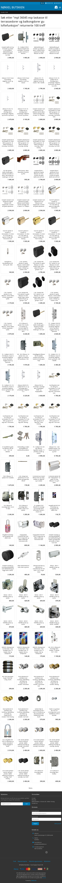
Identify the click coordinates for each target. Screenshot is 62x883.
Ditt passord (35, 817)
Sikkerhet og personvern (35, 861)
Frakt (14, 861)
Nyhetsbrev (47, 861)
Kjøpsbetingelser (22, 861)
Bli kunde (34, 800)
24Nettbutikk (33, 880)
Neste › (31, 788)
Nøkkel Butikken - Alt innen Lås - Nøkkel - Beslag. (43, 801)
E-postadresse (35, 811)
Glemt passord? (57, 823)
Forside (3, 12)
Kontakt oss (35, 803)
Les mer (44, 877)
